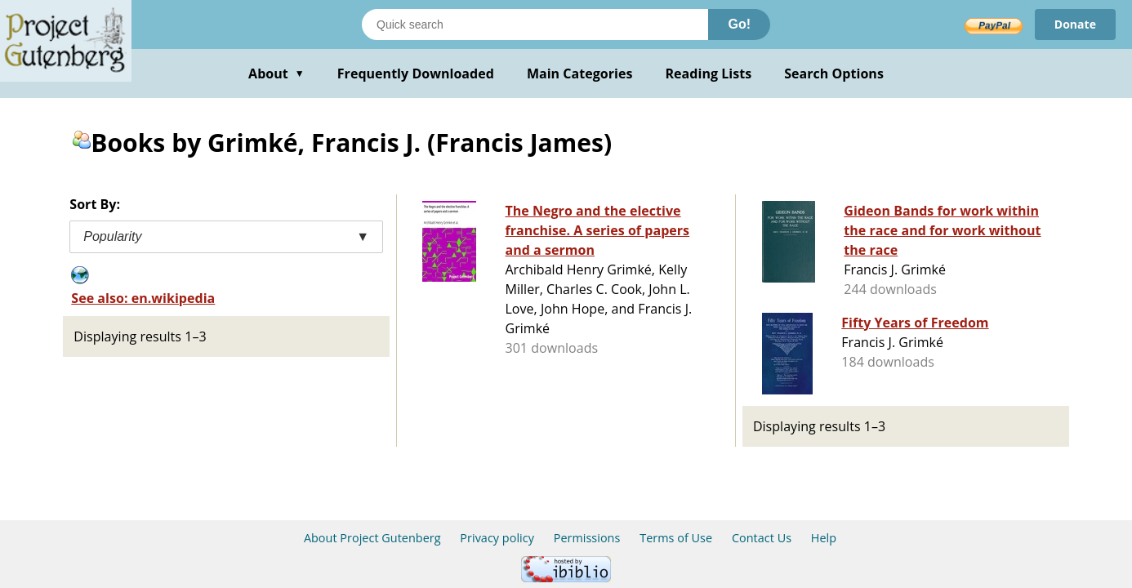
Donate (1075, 24)
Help (823, 538)
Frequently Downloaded (415, 73)
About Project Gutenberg (372, 538)
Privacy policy (497, 538)
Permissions (587, 538)
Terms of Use (676, 538)
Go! (739, 24)
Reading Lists (709, 73)
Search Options (834, 73)
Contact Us (761, 538)
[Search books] (535, 24)
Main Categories (580, 73)
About (276, 73)
